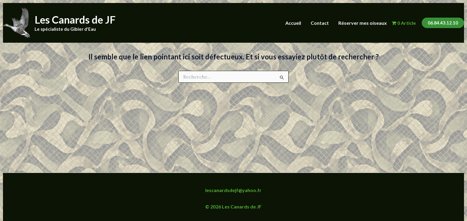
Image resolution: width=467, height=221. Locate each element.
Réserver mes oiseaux (362, 23)
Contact (320, 23)
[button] (443, 23)
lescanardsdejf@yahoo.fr (233, 190)
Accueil (293, 23)
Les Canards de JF (75, 19)
